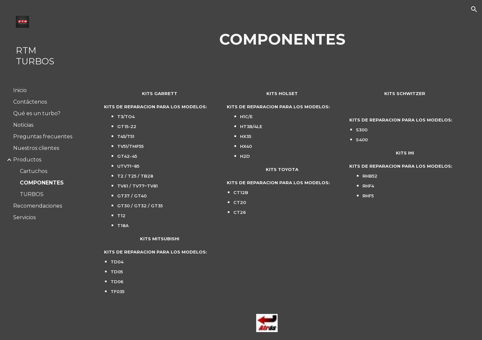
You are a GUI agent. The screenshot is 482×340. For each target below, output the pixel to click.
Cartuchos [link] (33, 171)
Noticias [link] (23, 125)
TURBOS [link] (32, 194)
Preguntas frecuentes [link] (42, 136)
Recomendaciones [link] (37, 206)
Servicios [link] (24, 217)
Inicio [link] (20, 90)
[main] (282, 39)
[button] (474, 9)
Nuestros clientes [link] (36, 148)
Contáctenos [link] (30, 102)
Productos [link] (27, 159)
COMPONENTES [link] (42, 183)
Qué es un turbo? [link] (36, 113)
